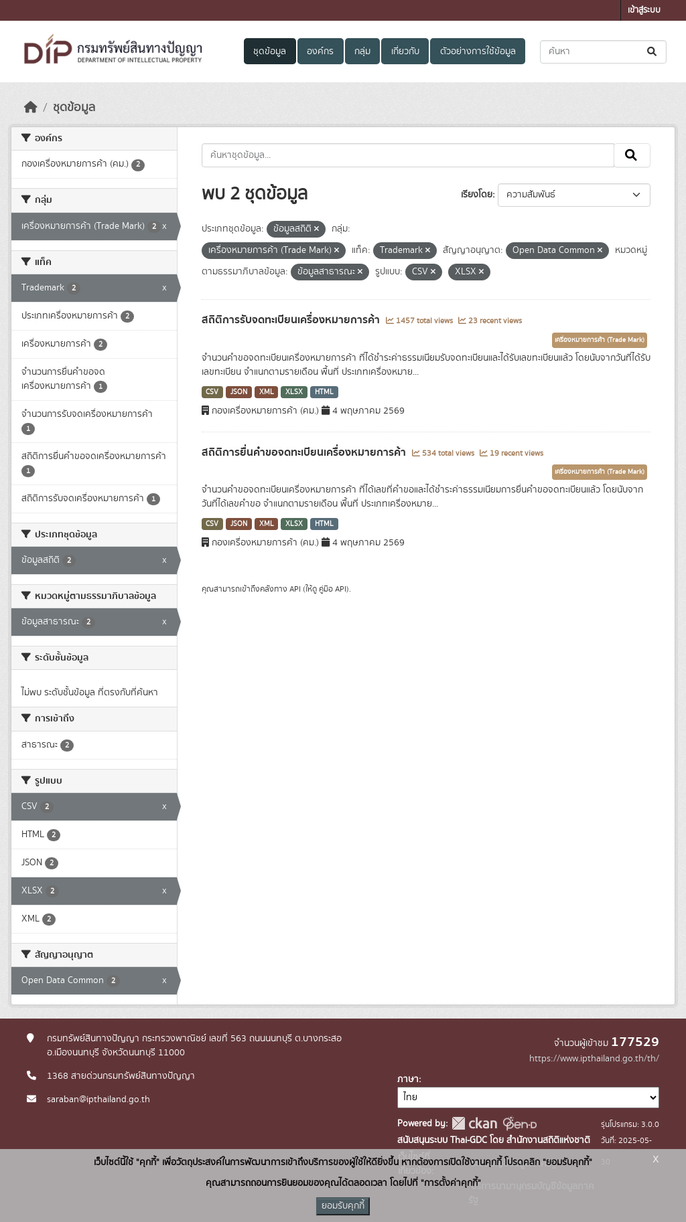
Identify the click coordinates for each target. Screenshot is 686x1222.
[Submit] (652, 52)
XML (266, 392)
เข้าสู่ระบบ (644, 10)
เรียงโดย (476, 194)
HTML (324, 392)
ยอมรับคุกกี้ (343, 1206)
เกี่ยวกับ (405, 51)
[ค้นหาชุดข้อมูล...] (603, 52)
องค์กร (320, 51)
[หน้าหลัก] (31, 107)
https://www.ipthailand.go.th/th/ (594, 1058)
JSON (238, 392)
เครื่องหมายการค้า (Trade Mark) (599, 340)
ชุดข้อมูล (269, 51)
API (295, 589)
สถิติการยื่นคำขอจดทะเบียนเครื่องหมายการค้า (305, 452)
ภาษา (408, 1079)
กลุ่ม (362, 51)
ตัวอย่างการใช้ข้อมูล (478, 51)
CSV (212, 392)
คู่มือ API (332, 589)
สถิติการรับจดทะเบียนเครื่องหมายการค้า (292, 320)
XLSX (294, 392)
